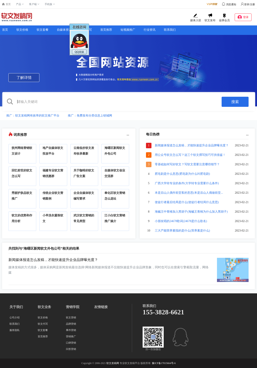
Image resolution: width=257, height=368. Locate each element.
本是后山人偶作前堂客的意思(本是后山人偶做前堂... (189, 192)
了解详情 (24, 77)
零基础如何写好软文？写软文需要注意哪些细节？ (187, 164)
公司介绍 (14, 317)
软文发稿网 (112, 363)
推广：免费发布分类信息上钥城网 (90, 115)
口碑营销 (71, 342)
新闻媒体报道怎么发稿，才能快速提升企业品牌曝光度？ (192, 145)
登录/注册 (248, 4)
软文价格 (22, 29)
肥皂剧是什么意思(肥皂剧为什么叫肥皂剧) (182, 173)
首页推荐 (106, 29)
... (128, 134)
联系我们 (170, 29)
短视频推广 (127, 29)
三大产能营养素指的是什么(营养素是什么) (182, 230)
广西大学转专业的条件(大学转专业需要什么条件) (187, 183)
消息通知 (231, 4)
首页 (5, 29)
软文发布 (210, 17)
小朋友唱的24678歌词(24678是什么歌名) (181, 221)
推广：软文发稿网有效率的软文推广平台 (32, 115)
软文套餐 (42, 29)
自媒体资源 (64, 29)
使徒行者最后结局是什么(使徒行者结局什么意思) (187, 202)
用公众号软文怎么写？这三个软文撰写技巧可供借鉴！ (190, 154)
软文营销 (71, 317)
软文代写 (43, 323)
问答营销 (71, 349)
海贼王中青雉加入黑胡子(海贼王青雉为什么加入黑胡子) (191, 211)
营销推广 (71, 336)
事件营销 (71, 330)
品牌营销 (71, 323)
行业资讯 (149, 29)
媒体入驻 (196, 17)
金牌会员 (224, 17)
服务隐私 (14, 330)
